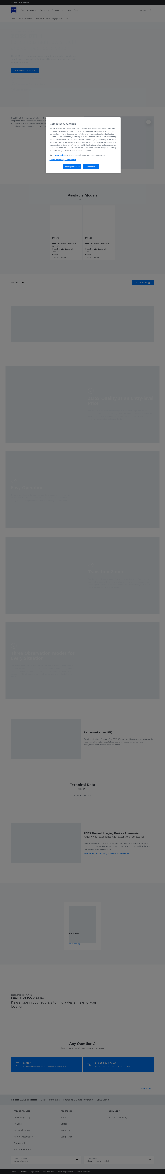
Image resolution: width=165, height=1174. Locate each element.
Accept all (91, 166)
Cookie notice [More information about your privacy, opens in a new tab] (55, 159)
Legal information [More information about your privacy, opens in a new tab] (68, 159)
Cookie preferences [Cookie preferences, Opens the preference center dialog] (72, 166)
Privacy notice (59, 155)
